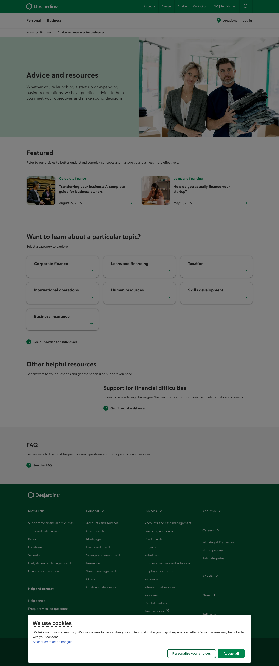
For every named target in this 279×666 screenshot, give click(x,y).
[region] (139, 639)
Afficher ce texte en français (52, 642)
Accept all (231, 653)
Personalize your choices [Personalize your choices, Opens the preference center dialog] (191, 653)
